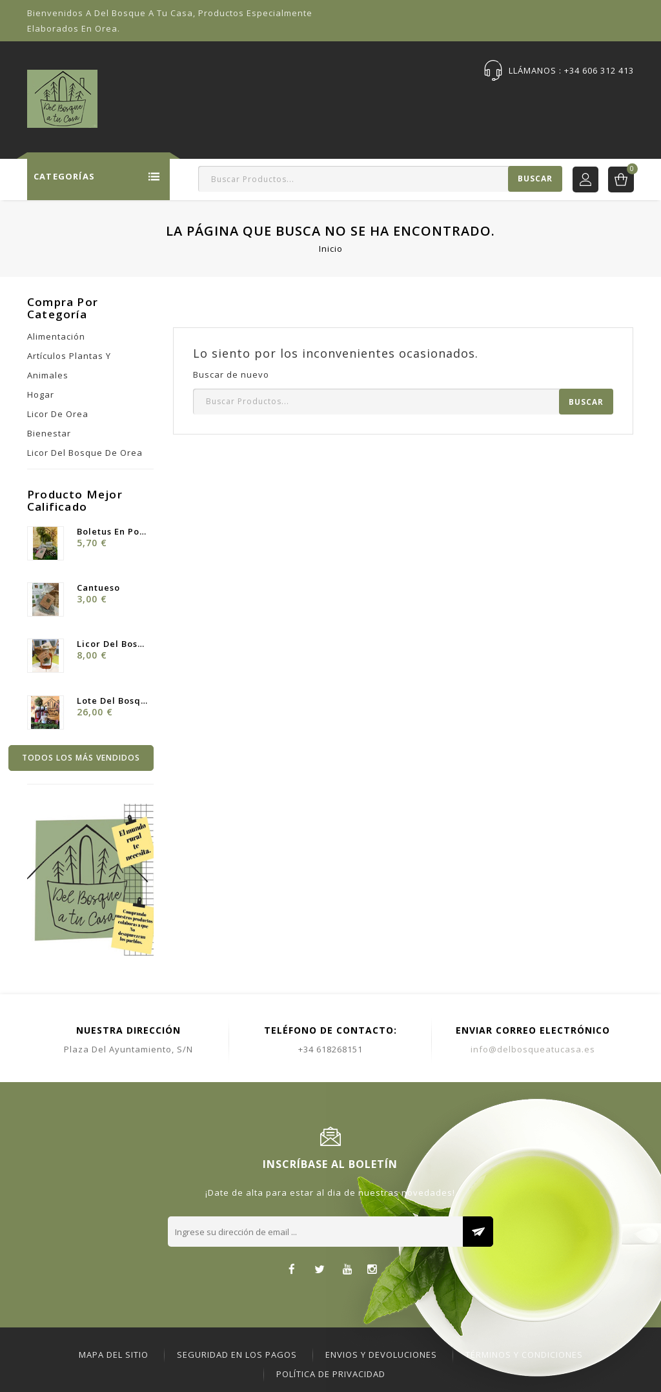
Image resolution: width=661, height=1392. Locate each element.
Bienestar (49, 433)
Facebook (292, 1270)
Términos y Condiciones (524, 1354)
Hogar (40, 394)
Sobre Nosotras (391, 101)
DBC (625, 101)
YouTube (347, 1270)
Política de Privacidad (330, 1374)
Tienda (208, 101)
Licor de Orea (57, 414)
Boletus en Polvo (112, 531)
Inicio (160, 101)
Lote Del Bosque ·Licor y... (112, 700)
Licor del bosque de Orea (85, 452)
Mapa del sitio (113, 1354)
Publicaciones (483, 101)
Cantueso (98, 587)
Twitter (319, 1270)
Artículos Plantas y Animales (69, 365)
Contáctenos (566, 101)
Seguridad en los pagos (237, 1354)
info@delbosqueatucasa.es (533, 1049)
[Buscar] (380, 179)
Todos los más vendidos (81, 757)
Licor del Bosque (112, 644)
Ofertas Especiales (288, 101)
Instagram (372, 1270)
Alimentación (56, 336)
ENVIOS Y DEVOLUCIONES (381, 1354)
